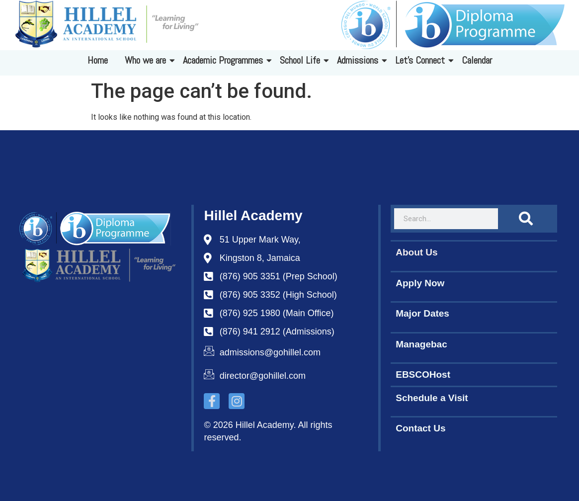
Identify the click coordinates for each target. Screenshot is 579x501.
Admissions (359, 60)
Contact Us (420, 428)
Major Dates (422, 313)
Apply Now (420, 283)
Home (97, 60)
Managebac (421, 344)
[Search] (526, 218)
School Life (302, 60)
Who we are (147, 60)
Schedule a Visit (432, 398)
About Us (416, 252)
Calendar (477, 60)
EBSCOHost (423, 374)
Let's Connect (421, 60)
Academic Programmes (224, 60)
